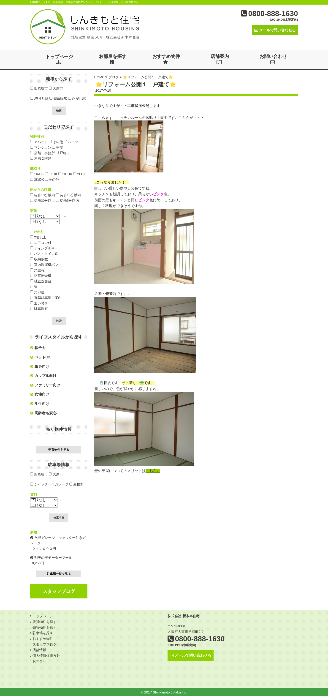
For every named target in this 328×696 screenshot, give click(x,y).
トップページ (59, 59)
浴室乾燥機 (40, 275)
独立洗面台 (40, 281)
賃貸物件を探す (45, 621)
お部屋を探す (113, 59)
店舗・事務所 (42, 153)
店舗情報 (39, 649)
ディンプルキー (44, 248)
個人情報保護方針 (46, 654)
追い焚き (39, 303)
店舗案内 (220, 59)
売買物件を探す (45, 627)
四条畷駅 (58, 98)
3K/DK (37, 179)
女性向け (39, 394)
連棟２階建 (40, 158)
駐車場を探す (43, 632)
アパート (39, 142)
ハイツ (71, 142)
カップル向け (43, 375)
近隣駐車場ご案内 (46, 297)
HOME (99, 77)
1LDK (51, 174)
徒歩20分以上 (42, 200)
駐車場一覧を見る (59, 573)
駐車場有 (39, 308)
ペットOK (40, 357)
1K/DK (37, 174)
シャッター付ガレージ (49, 484)
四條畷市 (39, 88)
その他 (56, 142)
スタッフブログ (59, 591)
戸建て (63, 153)
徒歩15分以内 (68, 195)
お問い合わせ (273, 59)
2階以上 (38, 237)
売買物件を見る (58, 449)
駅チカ (38, 347)
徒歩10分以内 (42, 195)
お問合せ (39, 660)
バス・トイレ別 (44, 253)
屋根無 (76, 484)
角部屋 (37, 292)
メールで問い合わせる (275, 30)
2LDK (79, 174)
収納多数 (39, 259)
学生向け (39, 403)
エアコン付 (40, 242)
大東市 (56, 88)
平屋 (57, 147)
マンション (40, 147)
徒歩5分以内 (67, 200)
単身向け (39, 366)
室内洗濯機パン (44, 264)
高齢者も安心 (43, 413)
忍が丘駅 (77, 98)
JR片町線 (39, 98)
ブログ (114, 77)
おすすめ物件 (166, 59)
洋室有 (37, 270)
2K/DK (65, 174)
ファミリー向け (45, 385)
